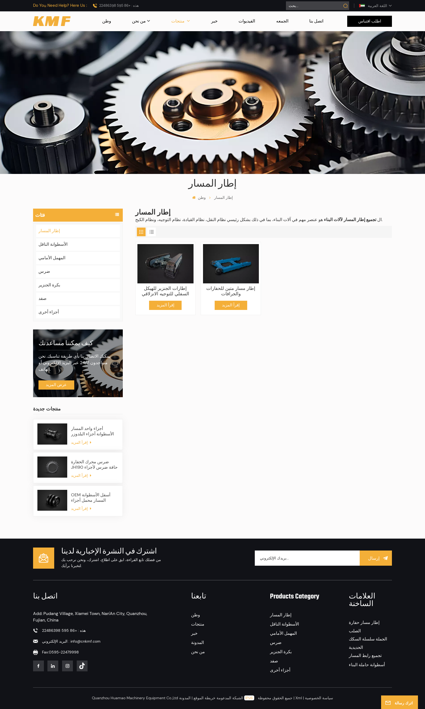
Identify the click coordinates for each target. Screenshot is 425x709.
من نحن (139, 21)
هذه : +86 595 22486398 (119, 5)
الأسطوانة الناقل (52, 244)
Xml (298, 697)
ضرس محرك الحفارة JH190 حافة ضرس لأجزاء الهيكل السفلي (94, 464)
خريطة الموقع (203, 697)
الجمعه (282, 21)
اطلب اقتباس (369, 21)
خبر (214, 21)
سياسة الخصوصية (319, 697)
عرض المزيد (56, 384)
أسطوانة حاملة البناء (367, 665)
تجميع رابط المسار (365, 655)
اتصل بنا (316, 21)
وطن (106, 21)
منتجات (178, 21)
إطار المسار (49, 231)
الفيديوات (247, 21)
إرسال (376, 558)
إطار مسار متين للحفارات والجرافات (230, 291)
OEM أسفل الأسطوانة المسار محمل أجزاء (90, 497)
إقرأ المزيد (81, 442)
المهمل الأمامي (51, 258)
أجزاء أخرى (48, 312)
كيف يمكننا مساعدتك (65, 343)
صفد (42, 298)
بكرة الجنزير (49, 285)
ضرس (44, 271)
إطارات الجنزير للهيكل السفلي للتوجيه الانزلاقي (165, 291)
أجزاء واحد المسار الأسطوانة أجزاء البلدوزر (92, 431)
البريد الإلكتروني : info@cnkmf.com (71, 641)
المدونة (197, 642)
